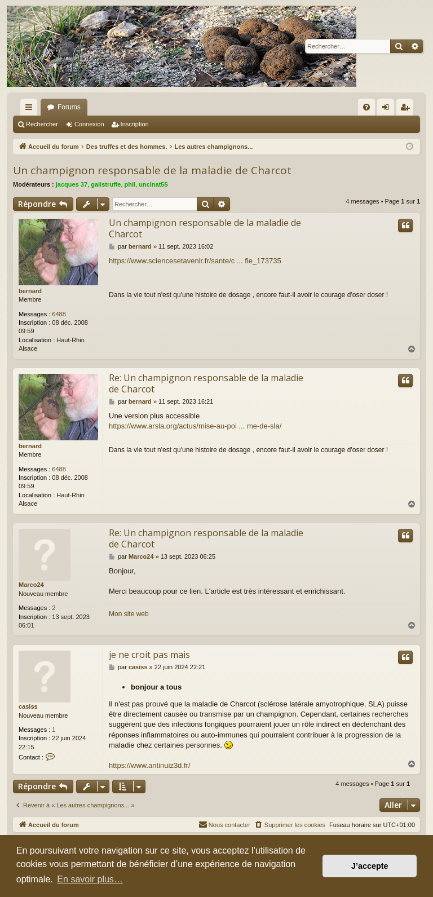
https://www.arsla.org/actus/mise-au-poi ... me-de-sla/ (195, 426)
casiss (28, 706)
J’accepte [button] (369, 866)
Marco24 (31, 584)
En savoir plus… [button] (90, 879)
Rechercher (42, 124)
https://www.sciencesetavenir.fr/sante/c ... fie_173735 (195, 261)
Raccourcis (31, 109)
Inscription (135, 124)
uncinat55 (153, 184)
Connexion (89, 124)
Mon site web (129, 614)
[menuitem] (366, 107)
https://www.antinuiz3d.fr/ (150, 765)
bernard (30, 291)
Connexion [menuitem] (388, 109)
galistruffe (106, 184)
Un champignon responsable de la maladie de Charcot (152, 170)
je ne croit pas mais (149, 654)
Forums (69, 107)
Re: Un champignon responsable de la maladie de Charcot (206, 383)
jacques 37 (71, 184)
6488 (58, 314)
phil (130, 184)
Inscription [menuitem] (407, 109)
